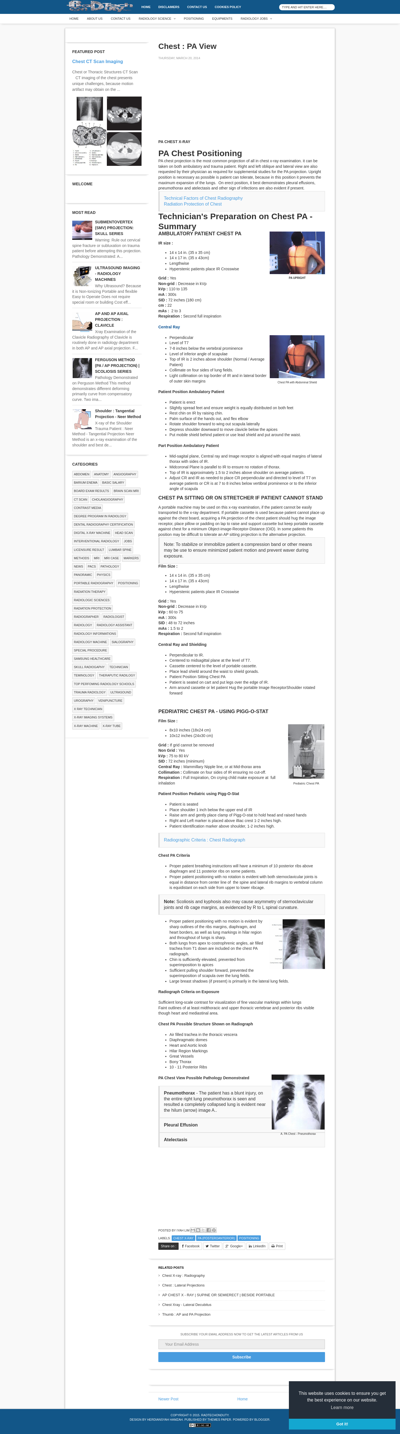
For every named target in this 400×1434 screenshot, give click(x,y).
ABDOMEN (81, 474)
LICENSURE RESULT (89, 549)
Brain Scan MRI (126, 491)
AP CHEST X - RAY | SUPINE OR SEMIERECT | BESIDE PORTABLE (218, 1295)
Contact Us (197, 7)
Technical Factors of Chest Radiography (203, 198)
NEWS (78, 566)
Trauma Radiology (90, 692)
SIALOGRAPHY (123, 642)
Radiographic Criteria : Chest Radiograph (204, 840)
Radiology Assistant (114, 625)
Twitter (215, 1246)
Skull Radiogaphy (89, 667)
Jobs (128, 541)
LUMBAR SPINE (120, 549)
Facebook (192, 1246)
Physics (103, 574)
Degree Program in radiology (100, 516)
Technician (118, 667)
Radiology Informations (95, 633)
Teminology (84, 675)
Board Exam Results (91, 491)
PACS (92, 566)
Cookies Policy (228, 7)
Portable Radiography (93, 583)
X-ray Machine (86, 726)
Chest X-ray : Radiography (183, 1275)
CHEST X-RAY (183, 1238)
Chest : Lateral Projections (183, 1285)
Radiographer (86, 616)
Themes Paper (219, 1419)
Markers (131, 558)
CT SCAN (80, 499)
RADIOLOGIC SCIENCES (91, 600)
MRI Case (111, 558)
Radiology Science (155, 18)
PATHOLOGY (110, 566)
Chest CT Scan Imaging (97, 61)
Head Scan (124, 532)
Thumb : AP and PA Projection (186, 1314)
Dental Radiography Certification (103, 524)
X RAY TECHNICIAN (88, 709)
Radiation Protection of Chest (193, 204)
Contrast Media (87, 507)
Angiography (125, 474)
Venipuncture (110, 700)
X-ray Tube (111, 726)
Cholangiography (107, 499)
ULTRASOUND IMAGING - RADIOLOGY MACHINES (117, 274)
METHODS (81, 558)
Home (146, 7)
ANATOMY (101, 474)
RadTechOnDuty (214, 1415)
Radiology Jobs (254, 18)
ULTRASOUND (120, 692)
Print (279, 1246)
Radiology (83, 625)
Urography (84, 700)
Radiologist (113, 616)
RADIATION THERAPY (90, 591)
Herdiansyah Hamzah (165, 1419)
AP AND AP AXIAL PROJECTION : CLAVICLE (112, 319)
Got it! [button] (342, 1424)
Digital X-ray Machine (92, 532)
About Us (94, 18)
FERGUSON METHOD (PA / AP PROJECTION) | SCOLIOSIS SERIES (117, 366)
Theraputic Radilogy (117, 675)
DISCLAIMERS (168, 7)
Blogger (261, 1419)
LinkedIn (259, 1246)
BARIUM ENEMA (86, 482)
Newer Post (168, 1399)
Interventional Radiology (96, 541)
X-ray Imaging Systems (93, 717)
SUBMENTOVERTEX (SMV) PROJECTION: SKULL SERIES (114, 228)
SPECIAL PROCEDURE (90, 650)
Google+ (236, 1246)
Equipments (222, 18)
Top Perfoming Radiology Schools (104, 684)
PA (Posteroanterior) (216, 1238)
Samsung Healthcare (92, 658)
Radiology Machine (90, 642)
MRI (96, 558)
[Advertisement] (200, 103)
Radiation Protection (92, 608)
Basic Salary (113, 482)
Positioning (194, 18)
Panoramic (83, 574)
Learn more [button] (342, 1407)
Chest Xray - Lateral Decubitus (186, 1305)
